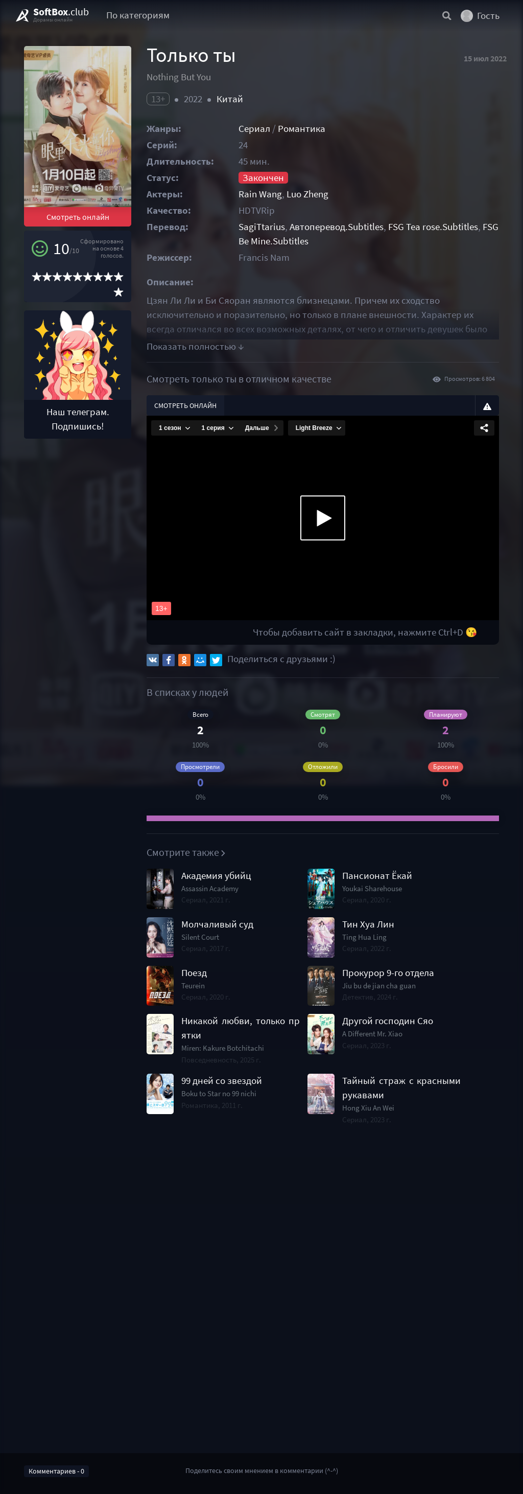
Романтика (301, 128)
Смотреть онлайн (77, 217)
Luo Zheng (307, 194)
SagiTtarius (262, 227)
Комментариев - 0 (56, 1471)
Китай (230, 99)
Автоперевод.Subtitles (337, 227)
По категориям (138, 15)
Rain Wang (260, 194)
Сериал (254, 128)
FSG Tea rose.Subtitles (433, 227)
